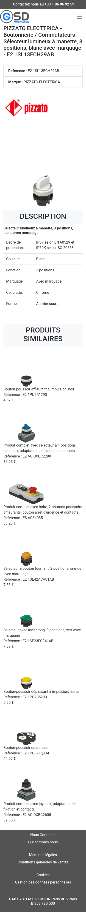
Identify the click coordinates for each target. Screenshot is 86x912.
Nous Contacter (43, 835)
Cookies (43, 875)
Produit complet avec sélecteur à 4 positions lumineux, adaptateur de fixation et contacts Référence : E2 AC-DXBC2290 (39, 450)
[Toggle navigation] (79, 16)
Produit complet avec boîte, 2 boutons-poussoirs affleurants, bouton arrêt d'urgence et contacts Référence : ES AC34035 (42, 512)
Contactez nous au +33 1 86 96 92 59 (43, 4)
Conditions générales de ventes (42, 862)
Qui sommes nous (43, 842)
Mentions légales (43, 855)
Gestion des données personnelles (43, 882)
